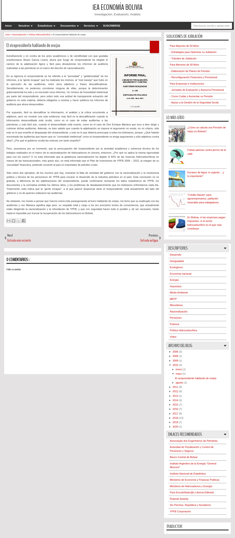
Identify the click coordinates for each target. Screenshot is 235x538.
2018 (176, 418)
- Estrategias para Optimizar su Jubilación (193, 52)
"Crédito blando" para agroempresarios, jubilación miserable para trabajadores (203, 198)
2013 (176, 396)
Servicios (89, 25)
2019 (176, 422)
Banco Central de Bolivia (183, 457)
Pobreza (174, 324)
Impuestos (176, 286)
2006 (176, 351)
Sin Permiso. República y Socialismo (190, 505)
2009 (176, 360)
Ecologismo (176, 267)
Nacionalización (178, 311)
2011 (176, 387)
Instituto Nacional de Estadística (188, 473)
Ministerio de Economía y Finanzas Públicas (194, 479)
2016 (176, 409)
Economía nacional (180, 273)
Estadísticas (45, 25)
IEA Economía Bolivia (117, 7)
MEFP (173, 299)
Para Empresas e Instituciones (187, 83)
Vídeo (173, 336)
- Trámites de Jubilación (183, 58)
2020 (176, 426)
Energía (174, 280)
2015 (176, 404)
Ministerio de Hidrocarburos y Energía (191, 486)
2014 (176, 400)
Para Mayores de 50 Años (184, 45)
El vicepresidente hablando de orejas (33, 45)
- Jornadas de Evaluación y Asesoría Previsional (197, 89)
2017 (176, 413)
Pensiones (176, 317)
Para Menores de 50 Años (184, 64)
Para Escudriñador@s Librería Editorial (192, 492)
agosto (180, 382)
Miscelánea (176, 305)
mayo (179, 373)
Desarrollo (175, 254)
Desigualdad (177, 261)
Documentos (68, 25)
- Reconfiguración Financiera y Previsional (193, 77)
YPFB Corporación (180, 511)
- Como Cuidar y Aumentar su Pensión (191, 96)
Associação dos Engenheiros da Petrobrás (194, 440)
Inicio (8, 25)
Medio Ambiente (179, 292)
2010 (176, 365)
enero (179, 369)
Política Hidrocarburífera (183, 330)
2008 (176, 356)
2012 (176, 391)
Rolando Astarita (179, 498)
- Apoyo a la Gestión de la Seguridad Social (194, 102)
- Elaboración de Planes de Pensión (190, 71)
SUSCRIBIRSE (111, 25)
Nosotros (24, 25)
